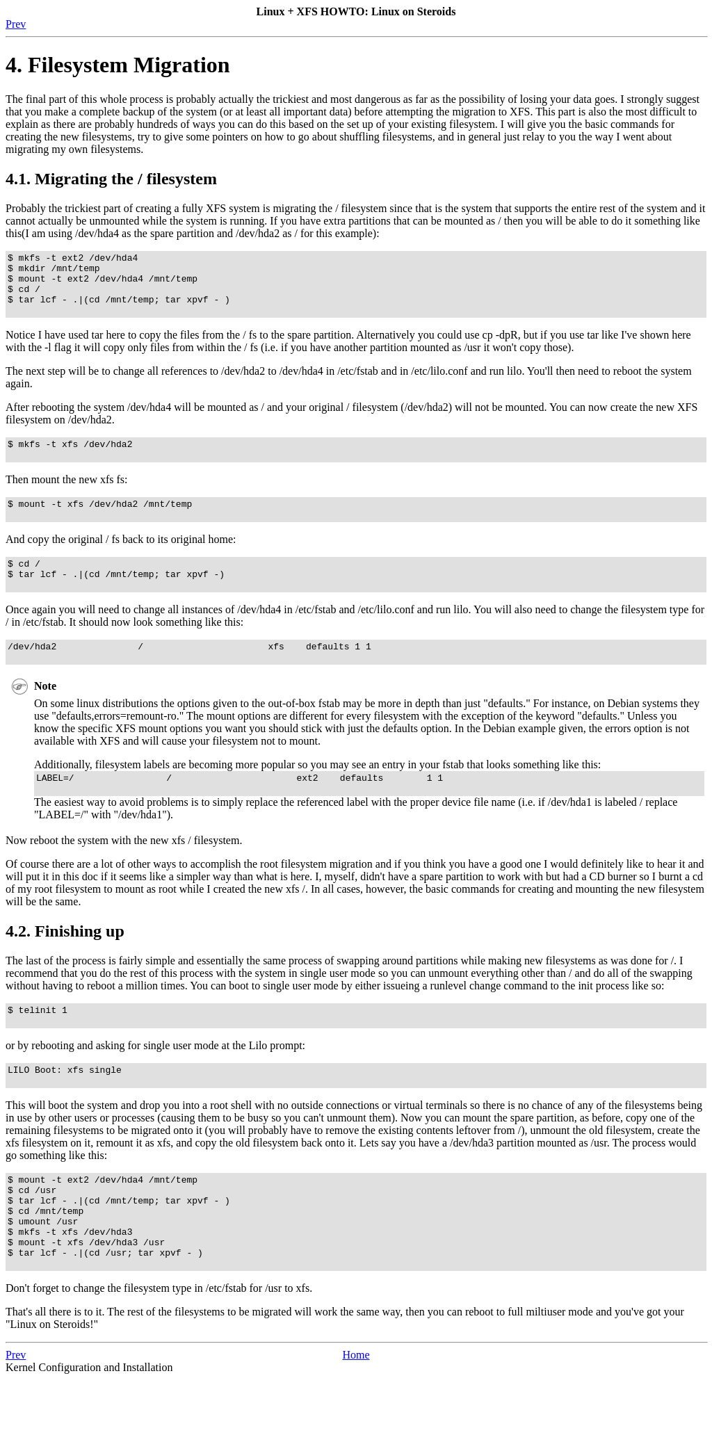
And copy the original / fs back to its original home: (121, 560)
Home (355, 1417)
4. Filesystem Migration (118, 64)
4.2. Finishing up (65, 966)
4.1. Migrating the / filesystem (111, 179)
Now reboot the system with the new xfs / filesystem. (124, 876)
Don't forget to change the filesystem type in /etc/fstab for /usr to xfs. (159, 1350)
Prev (16, 24)
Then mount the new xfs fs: (67, 496)
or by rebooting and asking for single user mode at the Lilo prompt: (155, 1085)
